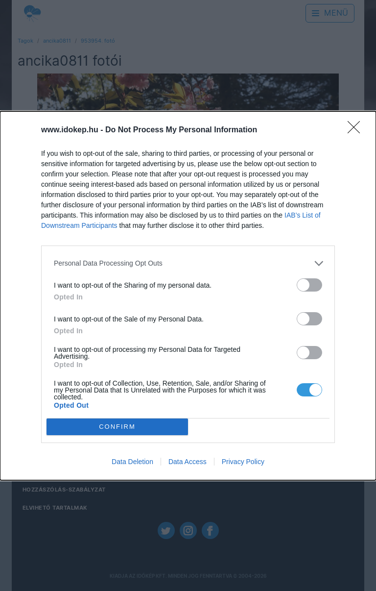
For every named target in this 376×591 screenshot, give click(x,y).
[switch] (309, 285)
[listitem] (188, 263)
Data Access (187, 462)
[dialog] (188, 295)
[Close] (357, 130)
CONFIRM (117, 426)
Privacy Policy (243, 462)
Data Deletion (132, 462)
